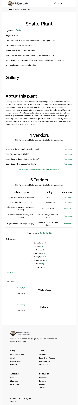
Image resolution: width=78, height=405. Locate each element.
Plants (18, 30)
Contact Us (43, 364)
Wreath (13, 358)
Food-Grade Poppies (47, 358)
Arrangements (15, 361)
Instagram (43, 381)
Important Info (44, 361)
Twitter (42, 388)
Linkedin (42, 384)
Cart (12, 378)
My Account (14, 384)
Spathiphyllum (22, 287)
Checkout (13, 381)
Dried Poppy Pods (17, 355)
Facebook (43, 378)
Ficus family (21, 304)
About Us (42, 355)
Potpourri (13, 364)
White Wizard (44, 290)
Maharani (44, 307)
